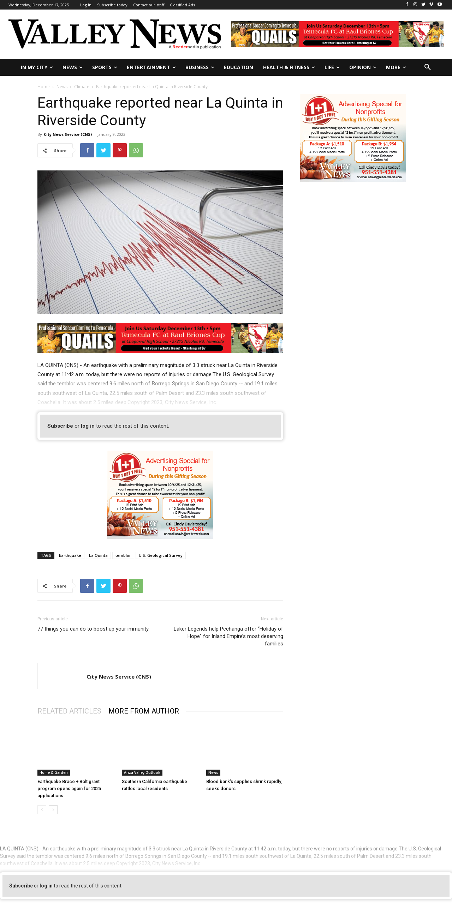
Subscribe (60, 426)
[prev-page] (41, 809)
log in (88, 426)
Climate (81, 87)
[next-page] (53, 809)
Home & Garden (54, 772)
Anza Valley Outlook (142, 772)
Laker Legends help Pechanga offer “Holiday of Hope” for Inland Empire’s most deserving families (228, 636)
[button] (427, 67)
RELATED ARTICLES (69, 711)
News (61, 87)
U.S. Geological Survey (161, 555)
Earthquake (70, 555)
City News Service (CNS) (68, 134)
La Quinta (98, 555)
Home (43, 87)
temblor (123, 555)
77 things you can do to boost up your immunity (93, 629)
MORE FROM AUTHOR (143, 711)
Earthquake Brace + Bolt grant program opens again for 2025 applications (69, 788)
